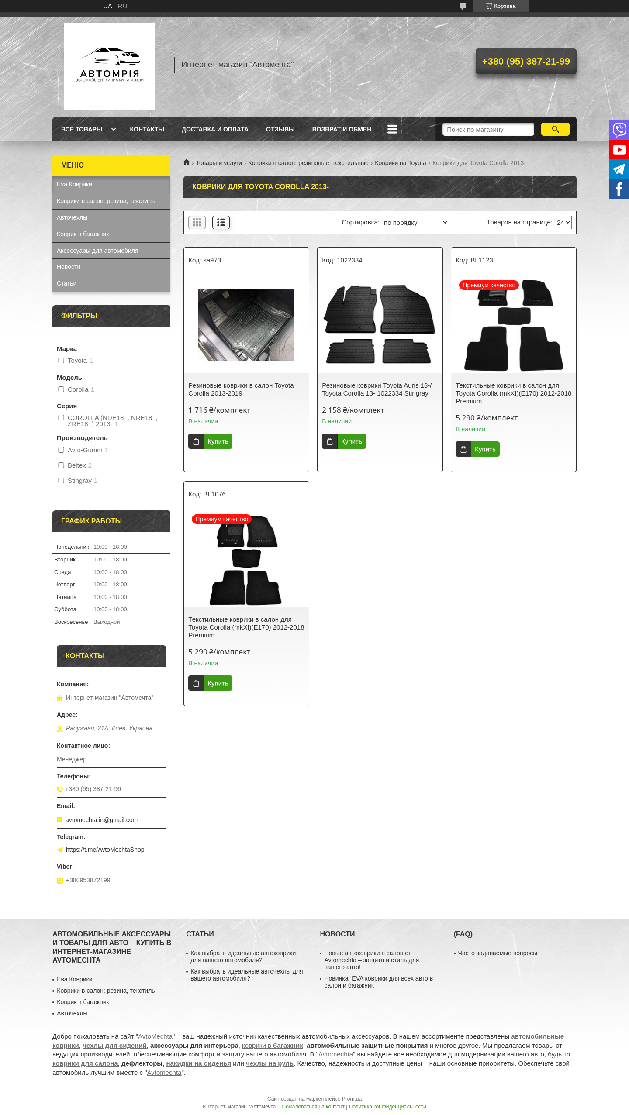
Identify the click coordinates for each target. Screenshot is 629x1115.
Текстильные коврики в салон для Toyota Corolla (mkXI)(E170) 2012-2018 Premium (513, 393)
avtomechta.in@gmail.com (102, 819)
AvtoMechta (155, 1036)
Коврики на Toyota (400, 162)
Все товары (82, 129)
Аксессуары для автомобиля (97, 250)
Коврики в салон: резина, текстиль (106, 200)
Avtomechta (335, 1054)
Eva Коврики (74, 184)
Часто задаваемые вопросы (498, 953)
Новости (68, 266)
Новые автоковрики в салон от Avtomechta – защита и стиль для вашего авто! (371, 960)
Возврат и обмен (342, 129)
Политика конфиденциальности (387, 1107)
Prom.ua (352, 1099)
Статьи (66, 283)
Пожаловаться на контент (313, 1107)
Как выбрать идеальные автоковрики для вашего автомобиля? (243, 957)
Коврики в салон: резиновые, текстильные (309, 162)
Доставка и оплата (215, 129)
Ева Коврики (74, 979)
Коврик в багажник (83, 234)
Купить (217, 441)
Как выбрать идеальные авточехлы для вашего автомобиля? (246, 975)
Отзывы (280, 129)
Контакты (147, 129)
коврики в (272, 1045)
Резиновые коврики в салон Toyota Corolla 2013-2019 (241, 389)
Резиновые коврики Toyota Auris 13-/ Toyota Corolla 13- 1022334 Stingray (377, 389)
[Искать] (555, 129)
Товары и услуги (219, 162)
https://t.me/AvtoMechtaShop (105, 849)
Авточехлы (72, 217)
